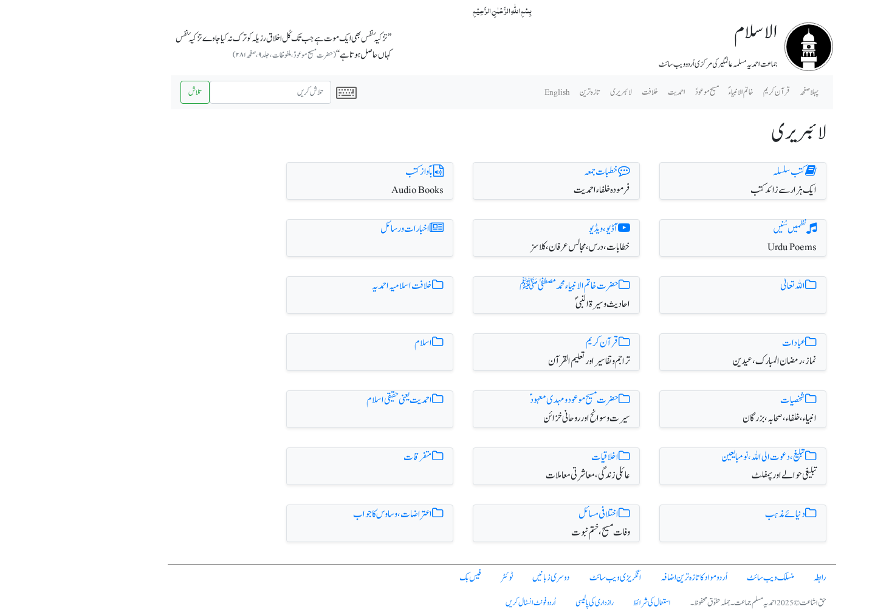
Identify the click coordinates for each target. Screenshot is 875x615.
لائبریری (557, 92)
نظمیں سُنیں (730, 228)
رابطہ (755, 577)
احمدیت (612, 92)
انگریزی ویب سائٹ (551, 577)
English (493, 92)
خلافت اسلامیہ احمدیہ (343, 285)
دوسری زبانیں (487, 577)
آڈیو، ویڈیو (545, 228)
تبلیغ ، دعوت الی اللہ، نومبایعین (704, 457)
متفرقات (359, 457)
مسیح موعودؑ (642, 92)
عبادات (735, 343)
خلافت (585, 92)
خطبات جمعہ (543, 171)
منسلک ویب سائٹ (706, 577)
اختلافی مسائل (540, 514)
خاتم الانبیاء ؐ (676, 92)
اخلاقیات (546, 457)
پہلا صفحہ (744, 92)
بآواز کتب (360, 171)
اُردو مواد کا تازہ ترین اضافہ (629, 577)
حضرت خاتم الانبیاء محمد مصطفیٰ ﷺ (510, 285)
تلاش (130, 92)
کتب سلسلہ (730, 171)
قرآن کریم (712, 92)
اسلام (364, 343)
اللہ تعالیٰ (734, 285)
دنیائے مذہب (726, 514)
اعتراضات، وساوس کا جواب (334, 514)
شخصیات (734, 400)
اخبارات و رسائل (347, 228)
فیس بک (406, 577)
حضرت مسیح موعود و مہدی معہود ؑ (515, 400)
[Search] (206, 92)
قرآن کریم (543, 343)
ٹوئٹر (442, 577)
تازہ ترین (525, 92)
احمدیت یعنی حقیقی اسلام (340, 400)
